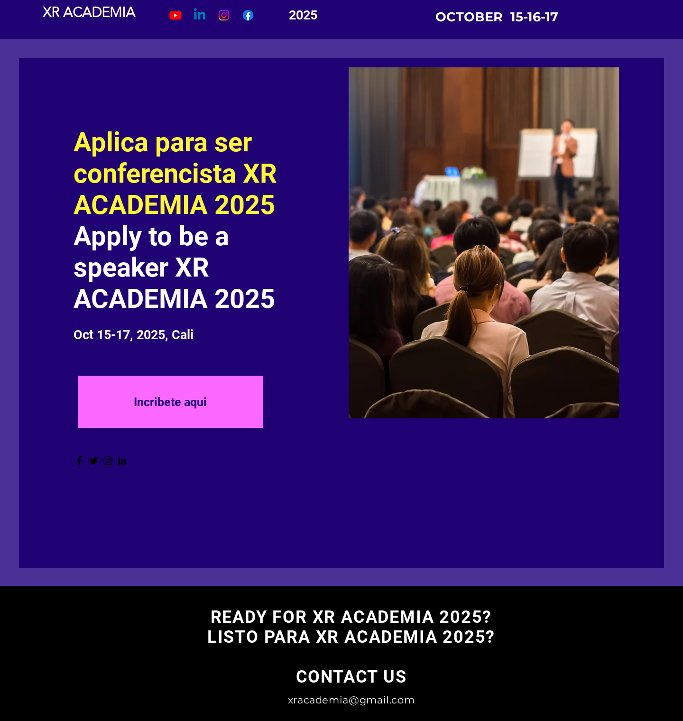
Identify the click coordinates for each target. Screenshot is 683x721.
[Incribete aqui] (170, 402)
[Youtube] (175, 15)
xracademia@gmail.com (351, 700)
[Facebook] (79, 461)
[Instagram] (108, 461)
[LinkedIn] (122, 461)
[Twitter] (94, 461)
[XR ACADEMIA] (88, 12)
